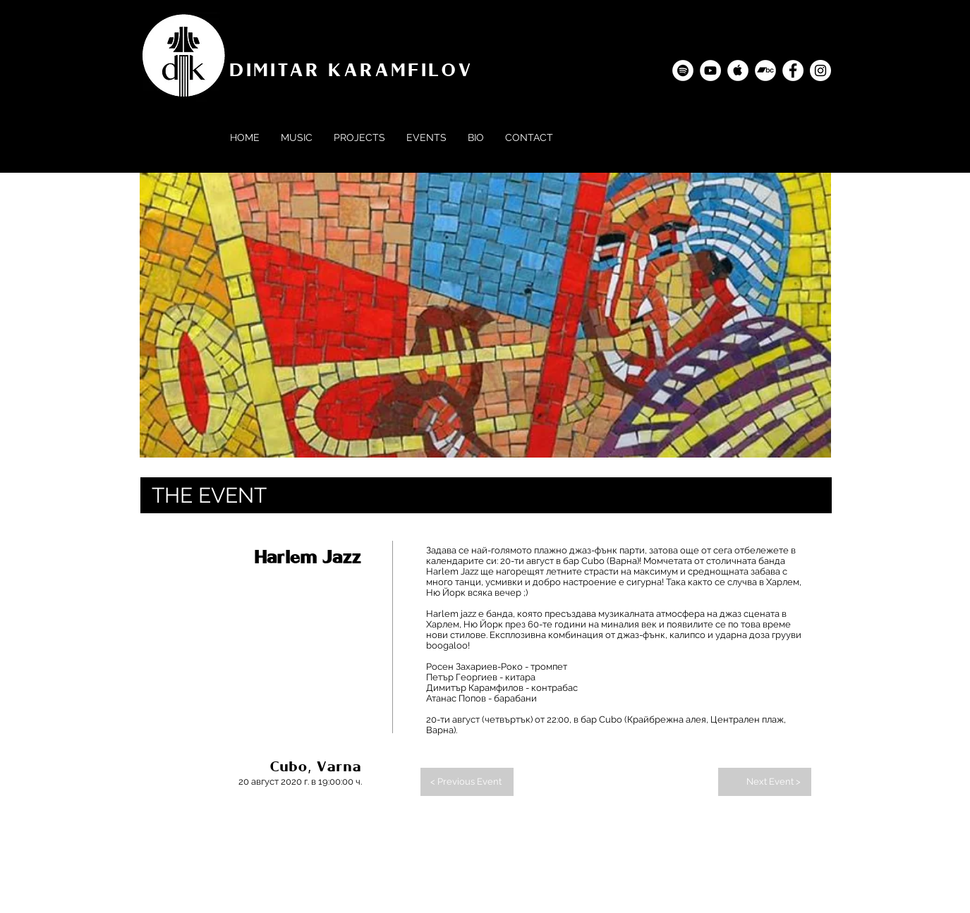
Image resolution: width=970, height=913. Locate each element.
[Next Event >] (764, 782)
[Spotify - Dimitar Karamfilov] (682, 70)
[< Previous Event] (467, 782)
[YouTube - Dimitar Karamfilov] (710, 70)
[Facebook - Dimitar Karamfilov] (793, 70)
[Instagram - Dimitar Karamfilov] (820, 70)
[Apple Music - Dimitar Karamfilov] (737, 70)
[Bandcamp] (765, 70)
